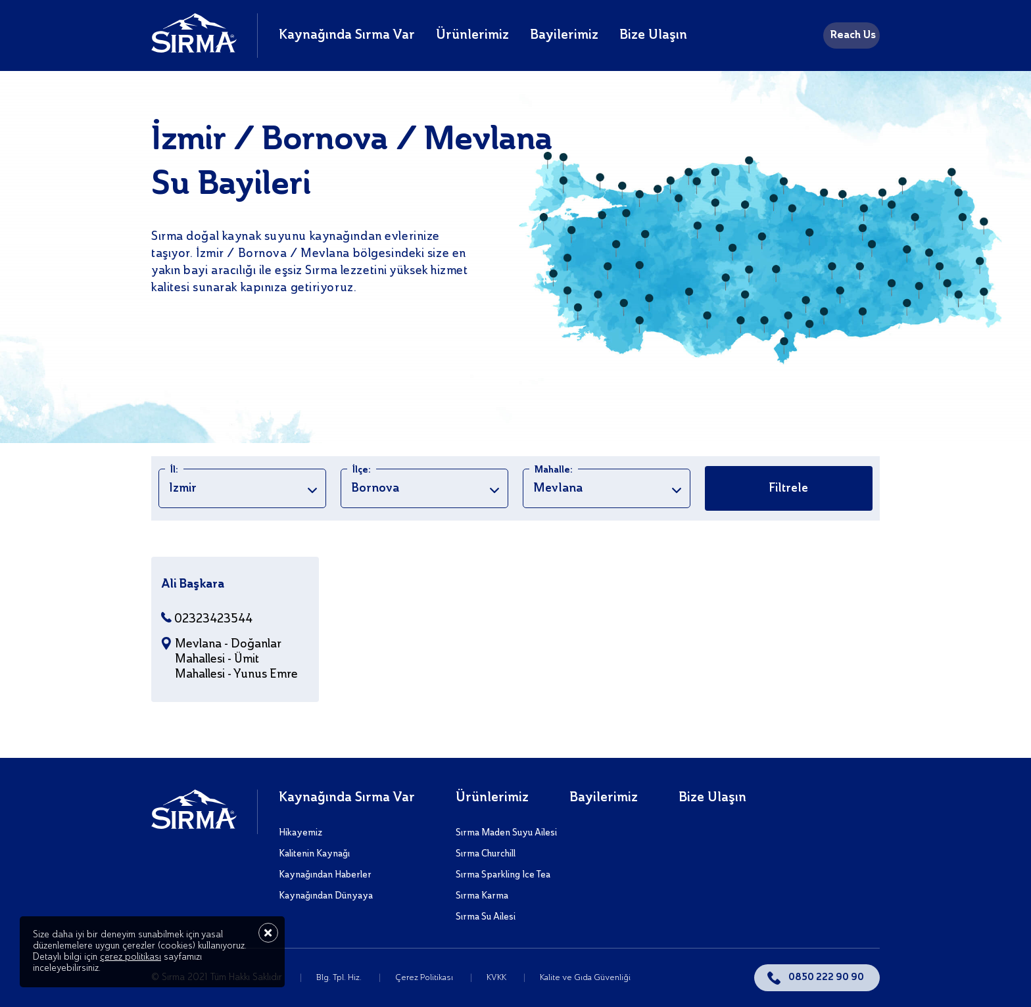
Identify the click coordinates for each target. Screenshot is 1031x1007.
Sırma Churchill (486, 853)
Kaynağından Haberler (325, 874)
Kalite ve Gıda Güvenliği (585, 977)
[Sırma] (194, 49)
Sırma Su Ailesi (486, 917)
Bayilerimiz (564, 35)
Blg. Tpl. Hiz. (340, 977)
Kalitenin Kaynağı (314, 853)
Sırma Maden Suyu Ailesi (506, 832)
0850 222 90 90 (826, 977)
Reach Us (853, 35)
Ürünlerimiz (472, 35)
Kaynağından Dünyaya (326, 896)
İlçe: (361, 470)
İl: (174, 470)
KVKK (497, 977)
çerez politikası (130, 957)
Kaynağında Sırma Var (347, 35)
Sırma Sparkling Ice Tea (503, 874)
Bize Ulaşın (653, 35)
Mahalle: (554, 470)
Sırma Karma (482, 896)
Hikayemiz (300, 832)
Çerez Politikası (425, 977)
